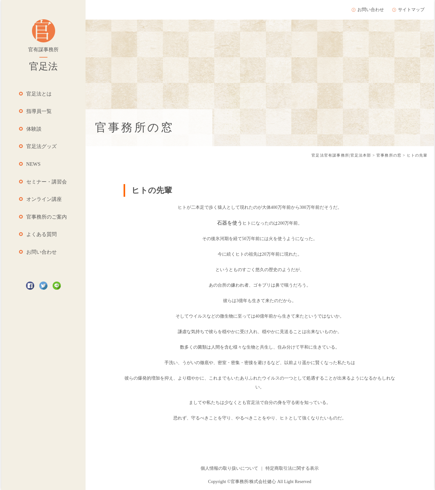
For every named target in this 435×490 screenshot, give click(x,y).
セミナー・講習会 (46, 181)
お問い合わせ (41, 252)
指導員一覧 (39, 111)
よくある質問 (41, 234)
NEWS (33, 164)
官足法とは (39, 93)
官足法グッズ (41, 146)
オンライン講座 (44, 199)
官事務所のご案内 (46, 217)
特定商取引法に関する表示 (292, 468)
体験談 (34, 129)
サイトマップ (411, 9)
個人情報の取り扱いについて (229, 468)
